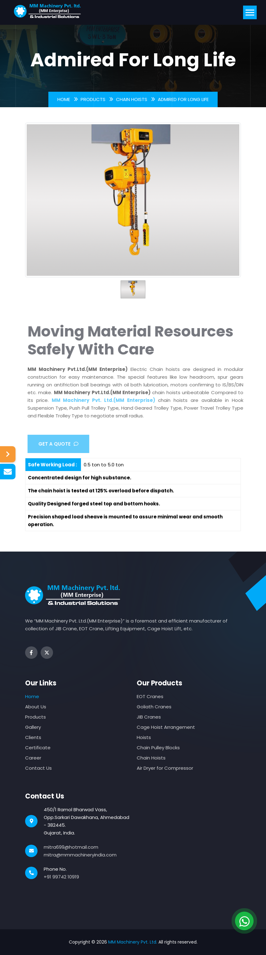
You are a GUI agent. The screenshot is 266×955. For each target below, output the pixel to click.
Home (63, 99)
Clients (33, 737)
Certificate (38, 747)
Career (33, 758)
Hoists (144, 737)
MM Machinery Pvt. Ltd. (132, 942)
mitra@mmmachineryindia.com (80, 855)
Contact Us (38, 768)
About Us (35, 706)
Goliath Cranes (154, 706)
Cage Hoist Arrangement (166, 727)
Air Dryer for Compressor (165, 768)
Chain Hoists (131, 99)
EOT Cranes (150, 696)
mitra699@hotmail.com (71, 847)
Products (93, 99)
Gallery (33, 727)
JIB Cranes (149, 717)
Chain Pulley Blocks (158, 747)
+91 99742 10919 (61, 877)
